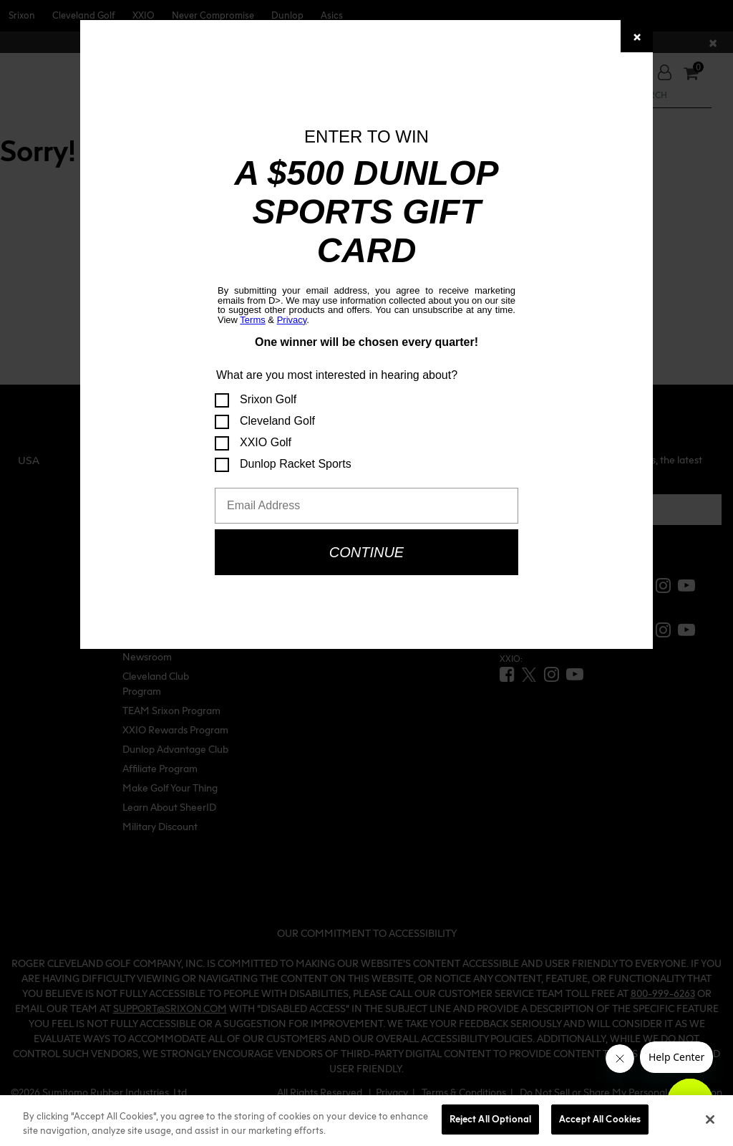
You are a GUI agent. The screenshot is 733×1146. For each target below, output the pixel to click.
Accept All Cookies (600, 1119)
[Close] (637, 36)
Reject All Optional (490, 1119)
